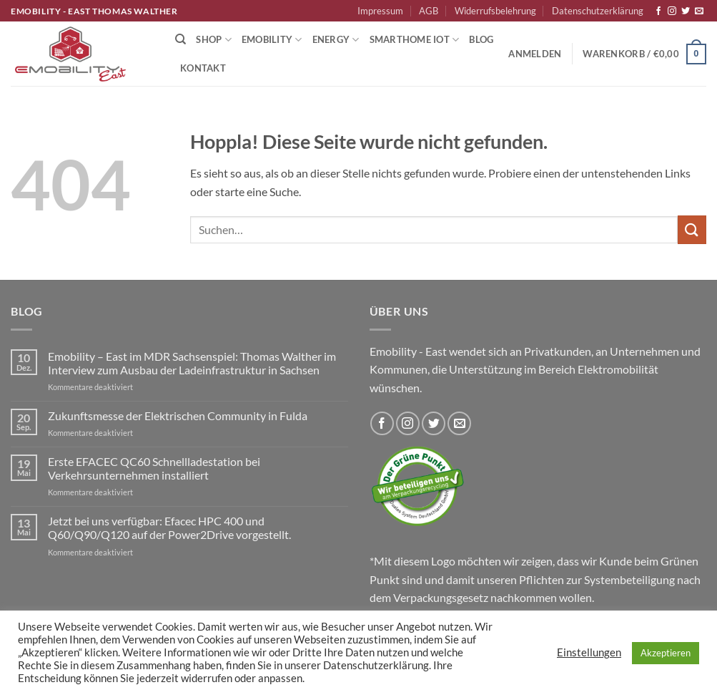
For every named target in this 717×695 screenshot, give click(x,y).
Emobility (272, 40)
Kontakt (203, 68)
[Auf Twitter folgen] (685, 11)
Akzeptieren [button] (666, 652)
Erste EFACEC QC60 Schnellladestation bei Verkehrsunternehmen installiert (154, 468)
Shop (213, 40)
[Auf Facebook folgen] (658, 11)
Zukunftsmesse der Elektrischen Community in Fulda (177, 415)
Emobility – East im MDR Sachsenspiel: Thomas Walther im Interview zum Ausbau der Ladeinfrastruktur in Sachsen (192, 362)
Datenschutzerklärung (597, 10)
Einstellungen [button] (589, 652)
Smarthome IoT (415, 40)
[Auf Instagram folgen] (672, 11)
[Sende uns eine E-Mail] (699, 11)
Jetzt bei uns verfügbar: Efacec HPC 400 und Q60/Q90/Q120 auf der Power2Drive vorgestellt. (169, 527)
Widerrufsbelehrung (495, 10)
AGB (428, 10)
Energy (336, 40)
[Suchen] (180, 39)
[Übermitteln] (692, 229)
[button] (534, 53)
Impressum (380, 10)
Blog (481, 39)
